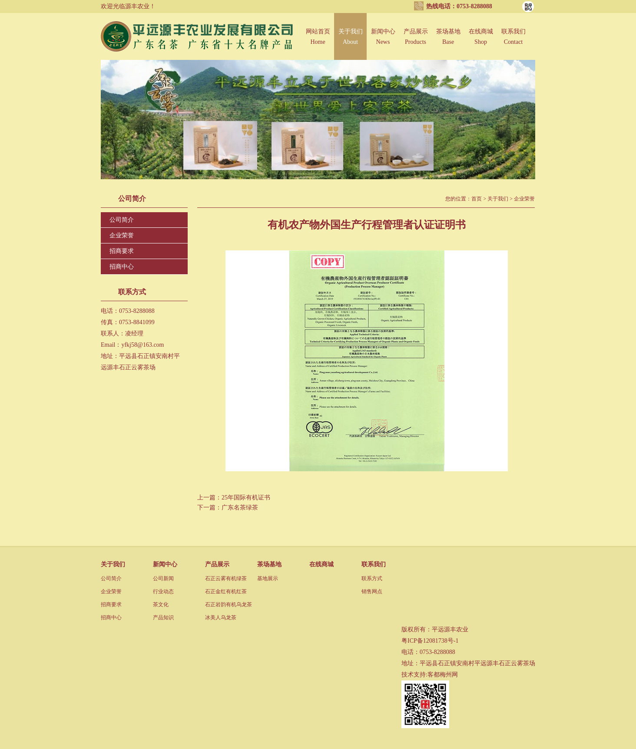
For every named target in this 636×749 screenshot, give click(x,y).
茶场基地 (448, 41)
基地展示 (267, 578)
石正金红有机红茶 (226, 591)
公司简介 (121, 220)
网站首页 (317, 41)
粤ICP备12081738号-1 (429, 640)
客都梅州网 (442, 674)
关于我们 (350, 41)
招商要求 (121, 251)
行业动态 (163, 591)
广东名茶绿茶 (240, 507)
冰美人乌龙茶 (220, 617)
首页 (476, 199)
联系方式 (371, 578)
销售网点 (371, 591)
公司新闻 (163, 578)
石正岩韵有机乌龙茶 (228, 604)
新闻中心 (383, 41)
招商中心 (121, 266)
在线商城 (480, 41)
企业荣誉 (121, 235)
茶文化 (161, 604)
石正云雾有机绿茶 (226, 578)
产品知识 (163, 617)
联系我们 (513, 41)
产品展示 (415, 41)
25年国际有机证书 (246, 497)
